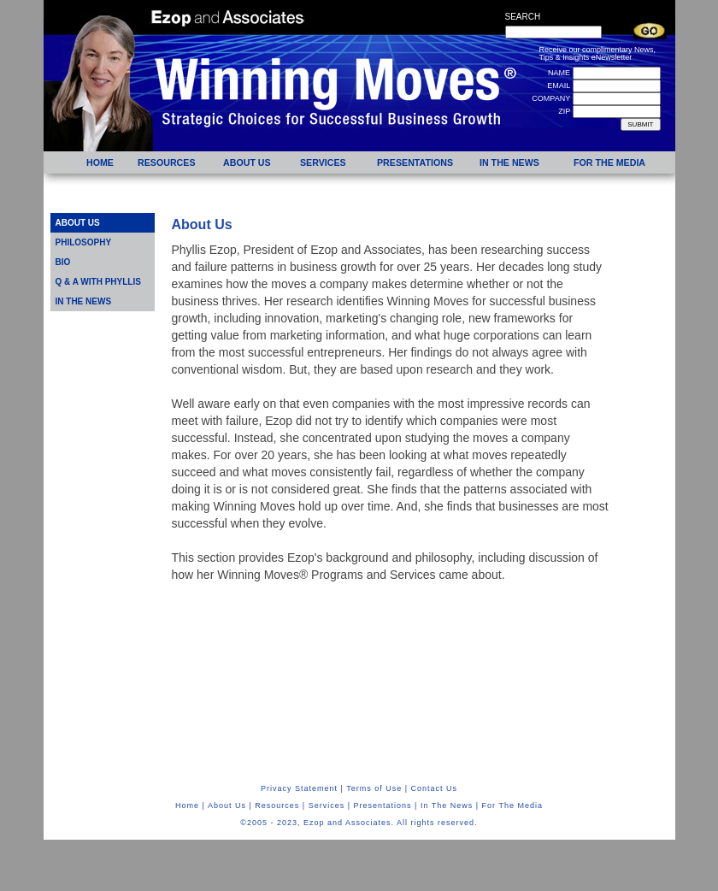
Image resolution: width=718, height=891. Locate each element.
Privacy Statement (299, 788)
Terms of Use (374, 788)
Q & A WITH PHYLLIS (98, 281)
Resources (277, 805)
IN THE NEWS (84, 301)
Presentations (383, 805)
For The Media (512, 805)
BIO (63, 262)
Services (327, 805)
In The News (447, 805)
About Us (227, 805)
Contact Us (434, 788)
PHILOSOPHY (84, 242)
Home (187, 805)
